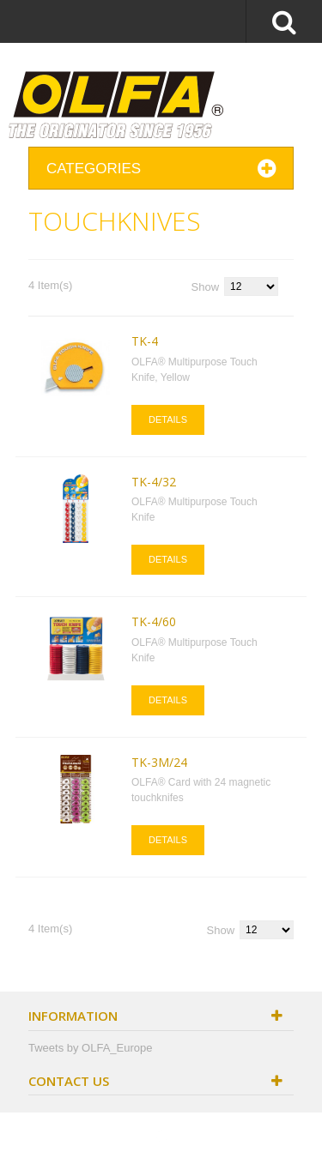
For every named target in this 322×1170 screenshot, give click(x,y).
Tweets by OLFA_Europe (90, 1047)
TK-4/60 (153, 621)
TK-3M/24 (159, 762)
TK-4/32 (153, 481)
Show (205, 286)
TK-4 (144, 341)
